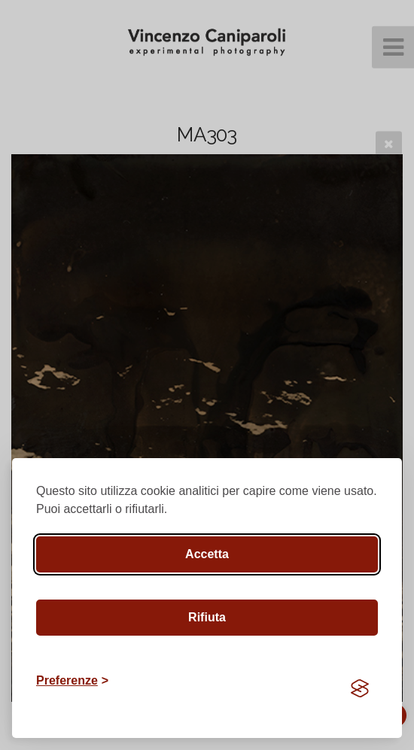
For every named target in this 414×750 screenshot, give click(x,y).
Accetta (207, 554)
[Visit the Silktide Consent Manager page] (360, 688)
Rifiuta (207, 617)
